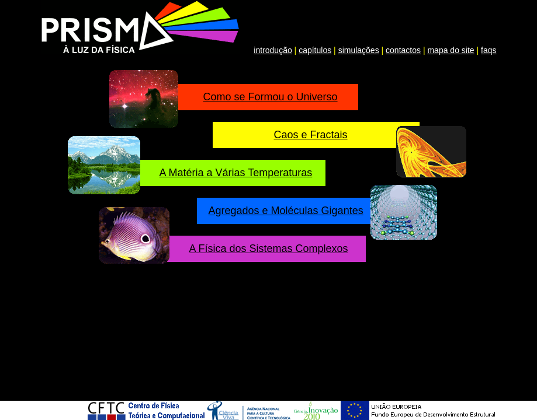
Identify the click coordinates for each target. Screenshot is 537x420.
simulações (358, 50)
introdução (273, 50)
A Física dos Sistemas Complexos (268, 248)
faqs (488, 50)
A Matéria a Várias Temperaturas (236, 172)
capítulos (315, 50)
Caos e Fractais (311, 135)
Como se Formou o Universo (270, 97)
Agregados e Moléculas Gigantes (286, 210)
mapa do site (450, 50)
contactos (403, 50)
